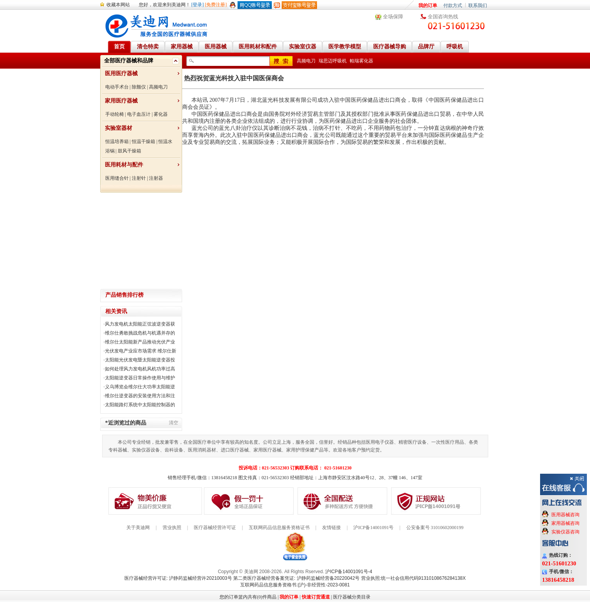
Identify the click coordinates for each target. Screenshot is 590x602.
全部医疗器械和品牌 (128, 61)
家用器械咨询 (565, 523)
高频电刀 (158, 87)
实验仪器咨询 (565, 532)
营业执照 (172, 527)
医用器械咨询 (565, 514)
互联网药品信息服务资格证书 (279, 527)
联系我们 (477, 5)
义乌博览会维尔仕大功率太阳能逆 (140, 387)
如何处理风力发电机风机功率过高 (140, 369)
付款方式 (452, 5)
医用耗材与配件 (124, 165)
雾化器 (161, 114)
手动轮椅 (114, 114)
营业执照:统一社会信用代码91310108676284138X (413, 578)
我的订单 (427, 5)
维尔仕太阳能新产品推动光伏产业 (140, 342)
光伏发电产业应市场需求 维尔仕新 (140, 351)
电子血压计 (139, 114)
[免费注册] (216, 4)
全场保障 (393, 16)
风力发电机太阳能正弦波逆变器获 (140, 324)
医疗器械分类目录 (351, 597)
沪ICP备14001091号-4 (348, 571)
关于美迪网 (138, 527)
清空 (173, 422)
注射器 (156, 178)
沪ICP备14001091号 (373, 527)
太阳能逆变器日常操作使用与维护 (140, 378)
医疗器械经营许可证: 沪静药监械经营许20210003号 (178, 578)
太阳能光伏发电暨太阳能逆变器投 (140, 360)
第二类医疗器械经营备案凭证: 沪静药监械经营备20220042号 (296, 578)
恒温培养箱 (117, 141)
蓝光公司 (202, 128)
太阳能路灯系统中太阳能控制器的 (140, 404)
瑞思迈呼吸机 (333, 61)
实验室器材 (118, 128)
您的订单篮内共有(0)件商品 (248, 597)
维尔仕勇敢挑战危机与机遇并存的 (140, 333)
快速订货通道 (316, 597)
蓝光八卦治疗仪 (238, 128)
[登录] (197, 4)
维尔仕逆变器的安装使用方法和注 (140, 395)
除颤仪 (139, 87)
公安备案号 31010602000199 (435, 527)
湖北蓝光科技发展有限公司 (284, 100)
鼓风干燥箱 (129, 151)
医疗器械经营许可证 (215, 527)
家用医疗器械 (121, 101)
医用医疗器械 (121, 73)
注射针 (139, 178)
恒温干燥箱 (143, 141)
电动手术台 (117, 87)
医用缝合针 (117, 178)
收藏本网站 (118, 4)
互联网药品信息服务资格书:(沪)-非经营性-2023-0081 (295, 585)
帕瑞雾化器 (361, 61)
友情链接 (331, 527)
